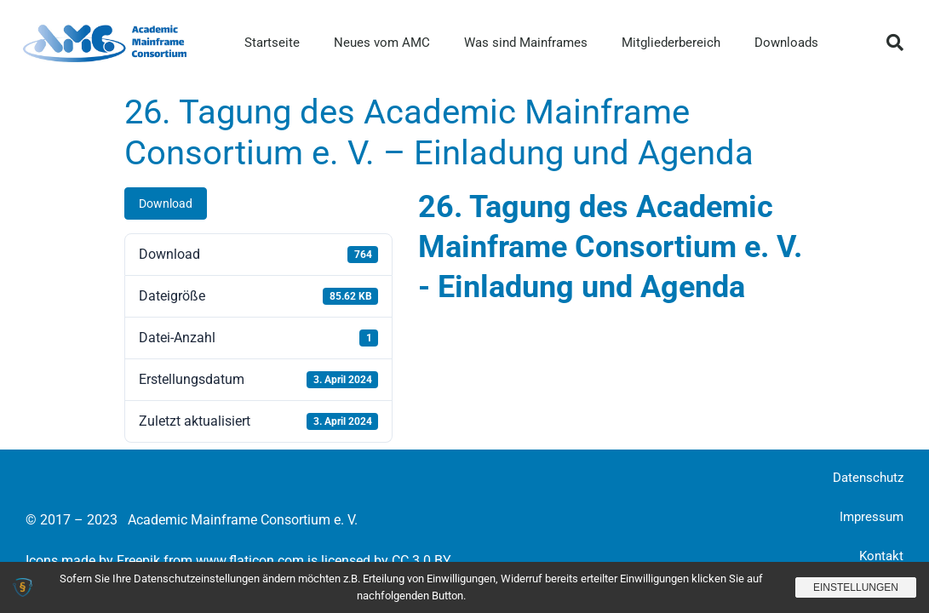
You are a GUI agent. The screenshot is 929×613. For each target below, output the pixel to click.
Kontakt (881, 556)
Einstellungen (855, 587)
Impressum (871, 516)
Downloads (786, 42)
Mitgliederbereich (671, 42)
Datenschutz (868, 477)
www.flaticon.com (250, 561)
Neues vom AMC (382, 42)
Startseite (272, 42)
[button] (895, 43)
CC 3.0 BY (421, 561)
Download (165, 203)
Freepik (138, 561)
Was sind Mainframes (526, 42)
